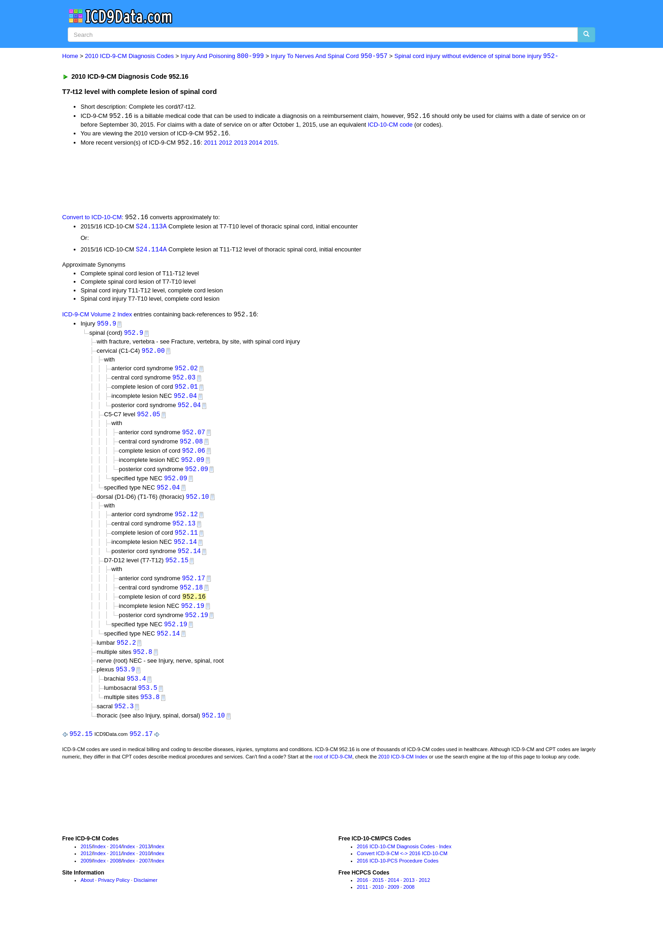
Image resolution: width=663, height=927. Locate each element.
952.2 (126, 652)
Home (70, 56)
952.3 (124, 717)
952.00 (153, 353)
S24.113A (151, 227)
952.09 (192, 465)
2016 (362, 892)
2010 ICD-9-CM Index (403, 769)
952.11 (186, 539)
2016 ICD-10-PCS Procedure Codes (397, 872)
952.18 (191, 595)
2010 (144, 866)
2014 (255, 143)
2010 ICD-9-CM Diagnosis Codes (129, 56)
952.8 (142, 662)
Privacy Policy (113, 892)
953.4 (136, 689)
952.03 (183, 380)
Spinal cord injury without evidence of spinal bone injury (477, 56)
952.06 (193, 455)
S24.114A (151, 251)
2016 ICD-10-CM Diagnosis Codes (396, 858)
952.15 (176, 568)
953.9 (125, 680)
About (87, 892)
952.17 (193, 586)
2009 (86, 872)
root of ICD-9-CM (333, 769)
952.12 (186, 520)
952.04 (185, 399)
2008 (115, 872)
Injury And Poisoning (222, 56)
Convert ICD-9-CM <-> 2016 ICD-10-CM (402, 866)
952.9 (133, 335)
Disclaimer (145, 892)
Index (99, 858)
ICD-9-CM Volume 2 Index (97, 316)
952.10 (197, 502)
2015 (270, 143)
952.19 (192, 614)
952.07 (193, 436)
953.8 (150, 708)
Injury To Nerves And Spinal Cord (329, 56)
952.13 (183, 530)
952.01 (186, 389)
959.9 (106, 325)
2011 (210, 143)
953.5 (147, 698)
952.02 (186, 371)
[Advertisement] (226, 180)
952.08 (191, 446)
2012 (225, 143)
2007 (144, 872)
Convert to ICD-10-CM (92, 218)
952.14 (185, 549)
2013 (240, 143)
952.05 (148, 418)
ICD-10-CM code (390, 125)
